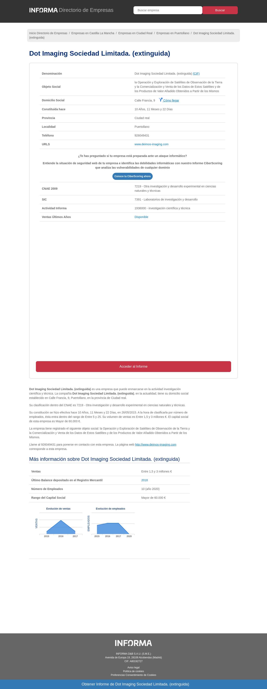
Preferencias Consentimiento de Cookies (133, 675)
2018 (144, 480)
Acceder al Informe (133, 366)
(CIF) (196, 73)
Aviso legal (133, 667)
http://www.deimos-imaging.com (155, 444)
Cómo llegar (169, 100)
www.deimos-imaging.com (152, 144)
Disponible (141, 217)
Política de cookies (133, 671)
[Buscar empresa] (168, 10)
